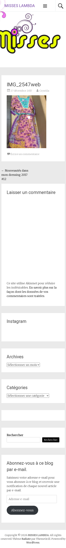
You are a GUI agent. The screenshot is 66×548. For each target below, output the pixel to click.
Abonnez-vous (22, 510)
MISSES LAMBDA (19, 6)
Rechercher (15, 435)
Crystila (44, 90)
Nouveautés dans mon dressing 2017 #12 (14, 175)
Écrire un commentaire (25, 154)
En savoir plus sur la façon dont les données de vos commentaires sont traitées (31, 292)
